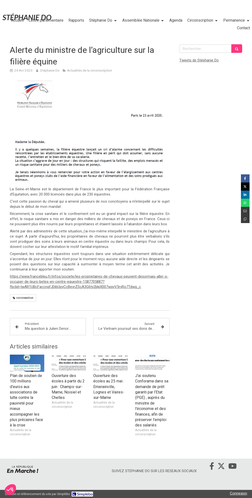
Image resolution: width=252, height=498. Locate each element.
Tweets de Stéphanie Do (199, 60)
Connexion (238, 493)
